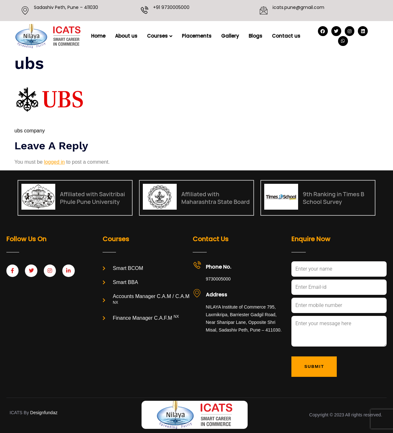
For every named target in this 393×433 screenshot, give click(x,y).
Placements (197, 36)
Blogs (255, 36)
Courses (159, 36)
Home (98, 36)
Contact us (286, 36)
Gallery (230, 36)
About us (126, 36)
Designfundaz (44, 412)
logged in (54, 162)
